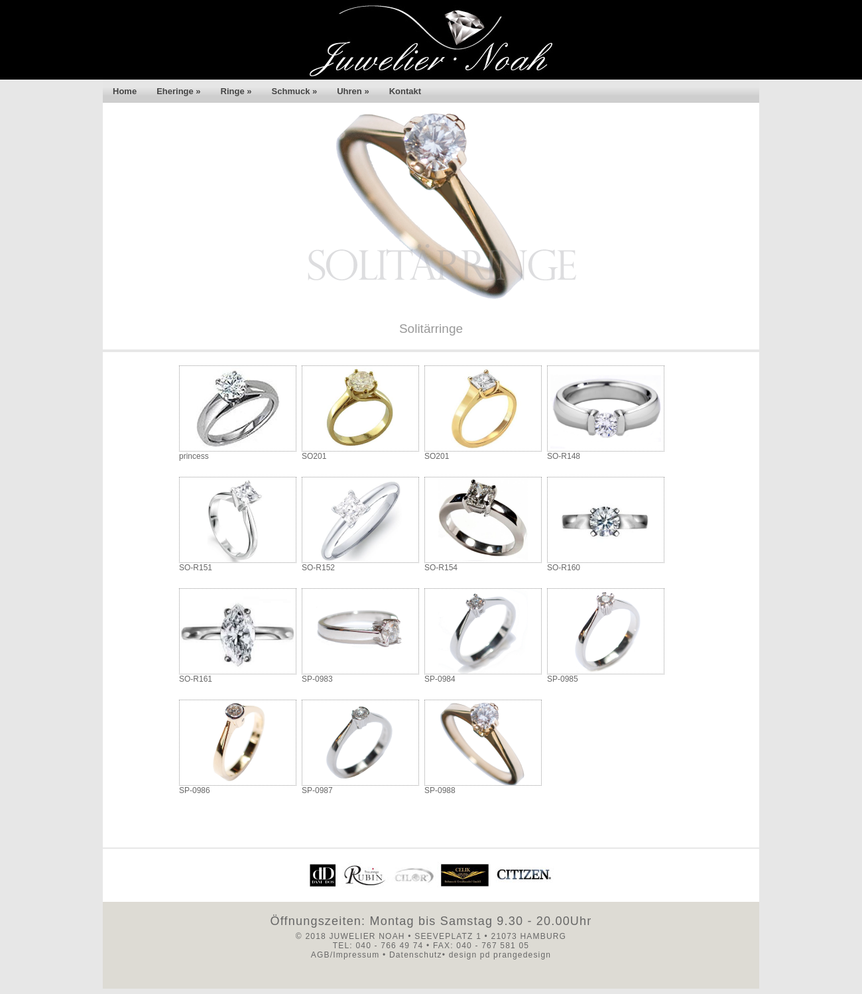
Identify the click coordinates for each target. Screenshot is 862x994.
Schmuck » (295, 91)
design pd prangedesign (498, 955)
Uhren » (353, 91)
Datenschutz (415, 955)
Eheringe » (178, 91)
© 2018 (311, 936)
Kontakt (405, 91)
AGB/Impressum (345, 955)
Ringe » (236, 91)
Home (125, 91)
